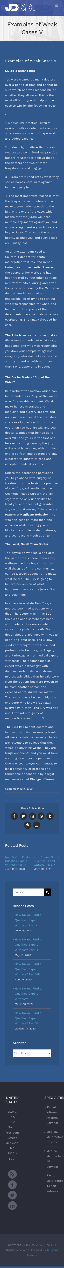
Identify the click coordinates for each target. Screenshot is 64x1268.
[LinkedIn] (12, 1205)
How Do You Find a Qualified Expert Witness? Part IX (46, 861)
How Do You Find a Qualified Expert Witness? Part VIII (28, 969)
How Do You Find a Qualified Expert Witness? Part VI (28, 1018)
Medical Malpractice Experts (51, 1137)
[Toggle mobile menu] (57, 5)
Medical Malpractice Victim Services (51, 1158)
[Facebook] (12, 1184)
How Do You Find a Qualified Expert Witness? (28, 994)
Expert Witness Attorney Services (51, 1115)
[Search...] (28, 892)
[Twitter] (12, 1195)
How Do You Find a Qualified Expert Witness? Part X (17, 861)
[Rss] (12, 1174)
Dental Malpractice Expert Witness (51, 1183)
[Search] (47, 892)
